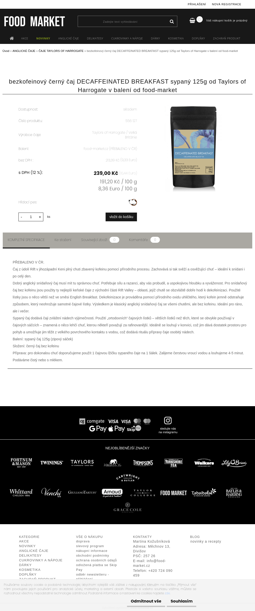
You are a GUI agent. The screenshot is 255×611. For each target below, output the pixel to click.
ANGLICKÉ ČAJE (68, 38)
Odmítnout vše (138, 601)
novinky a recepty (206, 540)
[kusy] (30, 215)
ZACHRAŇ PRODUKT (227, 38)
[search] (171, 21)
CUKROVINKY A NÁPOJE (127, 38)
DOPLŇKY (198, 38)
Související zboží (100, 238)
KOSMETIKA (176, 38)
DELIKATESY (95, 38)
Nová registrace (226, 4)
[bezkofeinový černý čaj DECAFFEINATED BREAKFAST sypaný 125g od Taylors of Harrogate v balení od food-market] (194, 102)
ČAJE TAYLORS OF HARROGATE (61, 50)
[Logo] (34, 21)
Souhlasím (179, 601)
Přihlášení (197, 4)
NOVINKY (43, 38)
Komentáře (144, 238)
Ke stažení (63, 238)
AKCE (24, 38)
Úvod (5, 50)
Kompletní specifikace (26, 238)
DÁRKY (155, 38)
